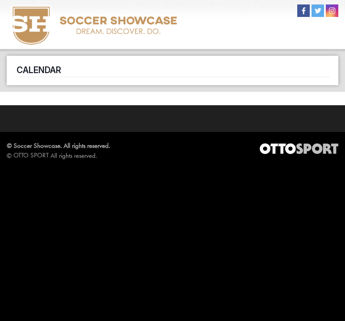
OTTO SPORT (31, 155)
